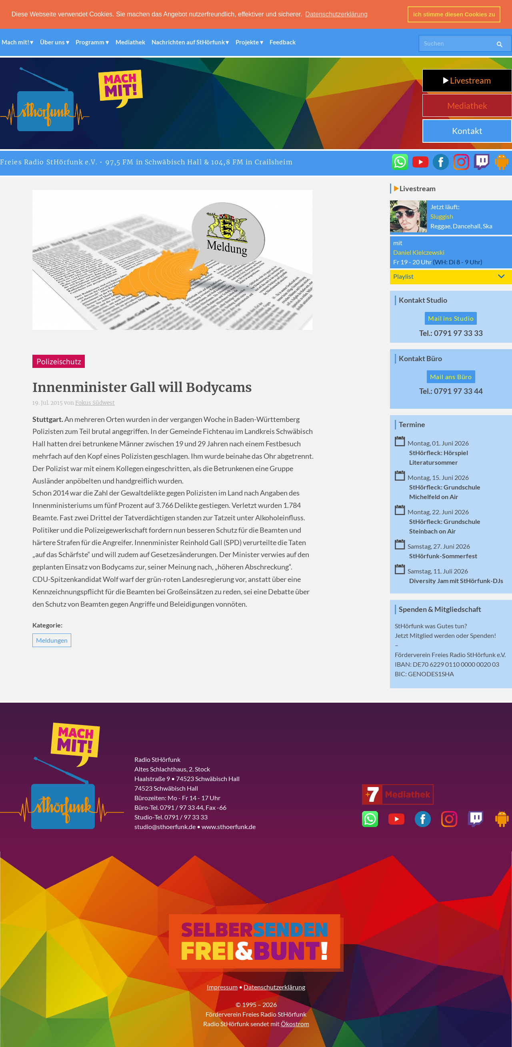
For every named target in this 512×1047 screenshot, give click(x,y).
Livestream (467, 80)
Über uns (52, 42)
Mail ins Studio (451, 318)
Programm (90, 42)
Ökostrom (295, 1023)
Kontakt (467, 131)
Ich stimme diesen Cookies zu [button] (454, 14)
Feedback (283, 42)
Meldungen (52, 640)
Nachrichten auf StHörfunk (188, 42)
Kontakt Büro (420, 358)
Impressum (222, 987)
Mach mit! (15, 42)
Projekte (247, 42)
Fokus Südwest (95, 403)
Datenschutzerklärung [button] (336, 14)
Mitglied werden (432, 635)
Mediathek (130, 42)
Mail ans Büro (451, 376)
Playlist (403, 276)
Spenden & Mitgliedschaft (440, 609)
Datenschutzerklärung (274, 987)
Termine (412, 424)
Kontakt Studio (423, 300)
